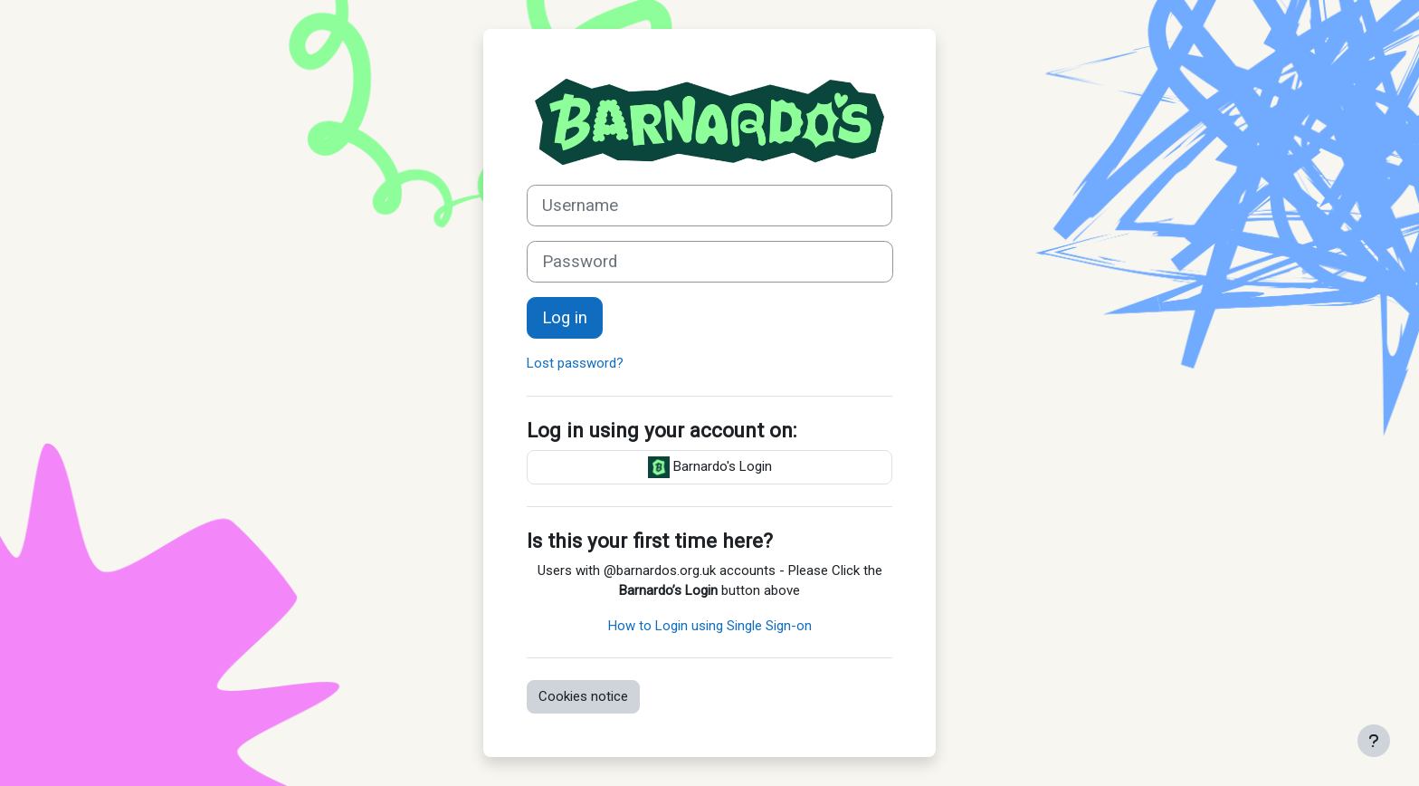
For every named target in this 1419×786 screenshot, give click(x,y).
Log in (564, 318)
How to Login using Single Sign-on (710, 626)
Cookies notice (583, 696)
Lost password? (575, 363)
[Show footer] (1373, 740)
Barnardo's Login (710, 467)
